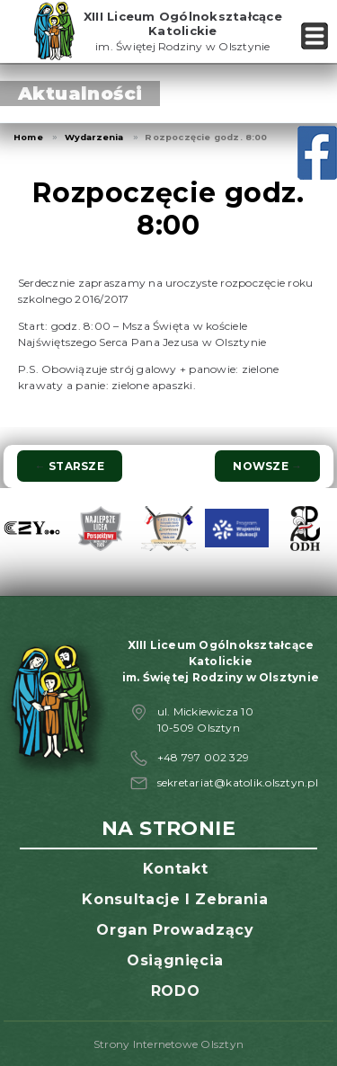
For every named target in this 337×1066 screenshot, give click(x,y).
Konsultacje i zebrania (175, 899)
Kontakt (175, 868)
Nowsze (267, 466)
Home (28, 137)
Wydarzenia (94, 137)
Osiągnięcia (175, 960)
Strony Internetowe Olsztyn (168, 1044)
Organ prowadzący (174, 929)
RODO (175, 990)
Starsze (69, 466)
